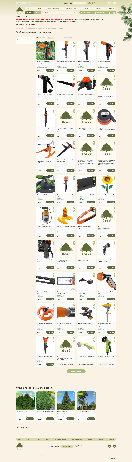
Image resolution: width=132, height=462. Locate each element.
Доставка (98, 8)
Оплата (86, 8)
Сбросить (25, 43)
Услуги (37, 12)
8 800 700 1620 (67, 3)
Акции (39, 8)
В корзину (50, 70)
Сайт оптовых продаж (32, 3)
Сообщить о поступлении (66, 364)
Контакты (111, 8)
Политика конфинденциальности (70, 452)
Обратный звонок (79, 3)
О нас (28, 8)
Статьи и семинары (53, 8)
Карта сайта (56, 452)
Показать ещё (76, 371)
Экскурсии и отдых (72, 8)
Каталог (29, 12)
